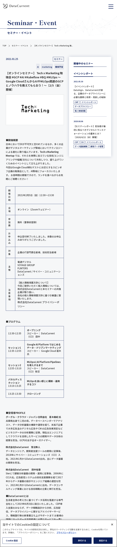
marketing (47, 66)
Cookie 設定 (12, 540)
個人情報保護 (80, 110)
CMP (76, 102)
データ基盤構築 (81, 146)
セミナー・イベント (20, 45)
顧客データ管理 (96, 146)
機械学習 (59, 66)
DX (82, 142)
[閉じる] (112, 524)
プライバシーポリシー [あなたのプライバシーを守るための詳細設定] (66, 532)
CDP (76, 142)
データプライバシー (83, 106)
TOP (4, 45)
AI (38, 66)
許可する (82, 540)
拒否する (103, 540)
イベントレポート (89, 102)
